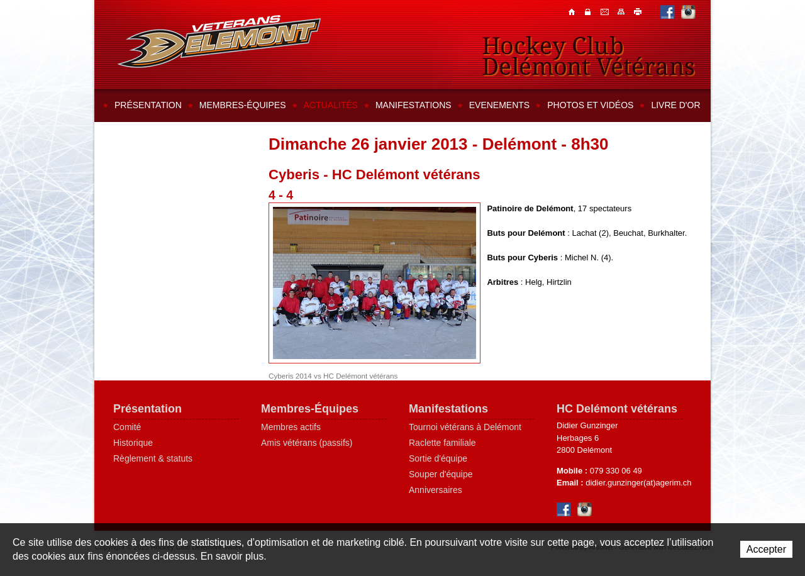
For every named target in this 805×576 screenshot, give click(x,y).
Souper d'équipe (441, 474)
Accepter (766, 549)
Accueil (573, 11)
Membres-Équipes (309, 408)
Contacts (589, 11)
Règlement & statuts (152, 458)
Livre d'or (675, 105)
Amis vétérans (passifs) (306, 443)
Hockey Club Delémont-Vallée (219, 41)
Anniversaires (435, 490)
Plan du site (622, 11)
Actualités (331, 105)
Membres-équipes (242, 105)
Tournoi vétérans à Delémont (465, 427)
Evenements (499, 105)
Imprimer (638, 11)
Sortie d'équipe (438, 458)
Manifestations (413, 105)
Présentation (148, 105)
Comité (127, 427)
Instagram (688, 11)
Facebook (667, 11)
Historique (133, 443)
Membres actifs (291, 427)
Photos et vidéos (590, 105)
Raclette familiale (442, 443)
